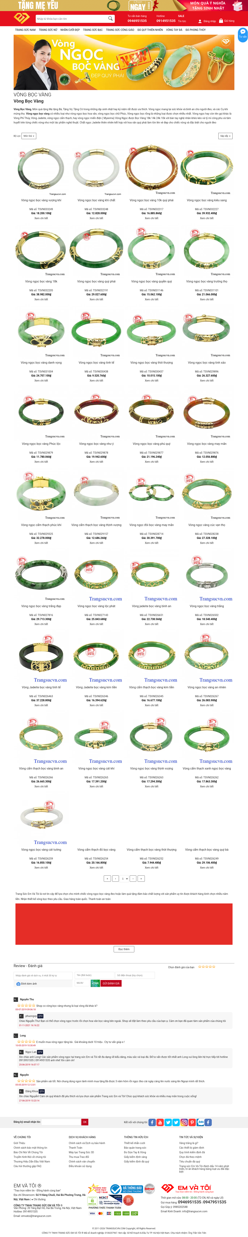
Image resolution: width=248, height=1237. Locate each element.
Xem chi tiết (41, 218)
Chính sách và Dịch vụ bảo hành (87, 1143)
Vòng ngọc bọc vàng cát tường (41, 849)
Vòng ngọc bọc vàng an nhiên (207, 687)
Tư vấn (243, 36)
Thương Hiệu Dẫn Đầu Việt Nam (32, 1161)
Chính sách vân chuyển (82, 1161)
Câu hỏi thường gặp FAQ (27, 1166)
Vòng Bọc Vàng (22, 109)
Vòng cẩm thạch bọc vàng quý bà (206, 849)
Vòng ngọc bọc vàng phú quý (152, 444)
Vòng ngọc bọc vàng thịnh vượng (151, 768)
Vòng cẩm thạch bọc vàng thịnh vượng (96, 525)
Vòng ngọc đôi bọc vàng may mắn (152, 525)
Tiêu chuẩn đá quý (189, 1161)
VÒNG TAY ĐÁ (174, 29)
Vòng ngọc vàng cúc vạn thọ (206, 525)
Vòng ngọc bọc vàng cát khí (96, 768)
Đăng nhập (207, 21)
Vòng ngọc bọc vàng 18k (41, 281)
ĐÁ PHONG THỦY (196, 29)
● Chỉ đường (38, 1199)
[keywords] (69, 19)
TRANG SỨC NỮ (48, 29)
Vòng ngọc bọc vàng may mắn (206, 444)
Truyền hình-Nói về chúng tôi (30, 1156)
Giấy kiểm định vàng (135, 1156)
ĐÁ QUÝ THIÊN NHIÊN (150, 29)
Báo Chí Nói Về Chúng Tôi (28, 1152)
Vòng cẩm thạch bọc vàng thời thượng (151, 849)
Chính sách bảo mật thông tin (30, 1147)
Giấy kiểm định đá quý (136, 1161)
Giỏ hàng (226, 20)
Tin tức (182, 21)
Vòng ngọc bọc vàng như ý (96, 444)
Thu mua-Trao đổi (79, 1156)
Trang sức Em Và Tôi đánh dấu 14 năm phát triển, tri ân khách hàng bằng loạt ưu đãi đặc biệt (204, 1169)
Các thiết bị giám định (191, 1147)
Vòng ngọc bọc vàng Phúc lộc (41, 444)
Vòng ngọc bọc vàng (37, 113)
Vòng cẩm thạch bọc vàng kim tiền (151, 687)
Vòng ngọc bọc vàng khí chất (96, 200)
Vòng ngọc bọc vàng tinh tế (96, 362)
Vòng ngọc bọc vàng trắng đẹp (41, 606)
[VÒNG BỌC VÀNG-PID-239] (124, 62)
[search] (111, 19)
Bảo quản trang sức (135, 1147)
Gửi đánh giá (111, 983)
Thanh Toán (75, 1147)
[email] (61, 1122)
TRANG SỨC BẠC (93, 29)
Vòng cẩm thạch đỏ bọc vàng (96, 849)
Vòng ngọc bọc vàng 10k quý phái (152, 200)
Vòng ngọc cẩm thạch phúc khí (41, 525)
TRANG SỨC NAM (25, 29)
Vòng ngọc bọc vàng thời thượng (151, 362)
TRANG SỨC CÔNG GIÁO (120, 29)
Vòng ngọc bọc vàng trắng (207, 606)
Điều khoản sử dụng (80, 1166)
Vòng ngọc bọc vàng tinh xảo (207, 362)
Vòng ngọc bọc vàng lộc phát (96, 606)
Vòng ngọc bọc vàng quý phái (96, 281)
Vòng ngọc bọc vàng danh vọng (41, 362)
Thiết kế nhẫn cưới (134, 1143)
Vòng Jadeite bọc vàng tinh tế (41, 687)
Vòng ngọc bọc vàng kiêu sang (207, 200)
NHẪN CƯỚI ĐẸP (70, 29)
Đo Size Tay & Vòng (135, 1152)
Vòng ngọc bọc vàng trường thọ (206, 281)
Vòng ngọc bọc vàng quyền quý (151, 281)
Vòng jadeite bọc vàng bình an (151, 606)
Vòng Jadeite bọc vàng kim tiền (96, 687)
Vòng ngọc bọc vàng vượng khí (41, 200)
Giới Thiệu (19, 1143)
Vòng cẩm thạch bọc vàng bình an (41, 768)
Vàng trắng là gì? (188, 1143)
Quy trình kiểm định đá (192, 1152)
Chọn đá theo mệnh (190, 1156)
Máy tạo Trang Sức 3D (81, 1152)
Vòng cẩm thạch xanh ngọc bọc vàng (207, 768)
